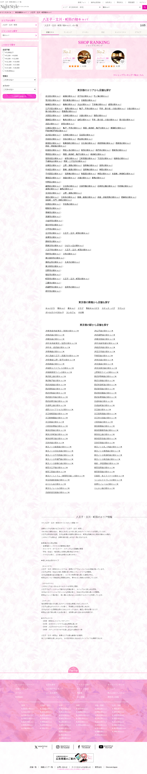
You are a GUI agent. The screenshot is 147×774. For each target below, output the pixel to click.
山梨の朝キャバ (65, 721)
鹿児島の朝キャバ (119, 728)
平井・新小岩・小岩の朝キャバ (112, 108)
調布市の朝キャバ (52, 241)
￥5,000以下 (9, 52)
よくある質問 (51, 693)
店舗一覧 (33, 767)
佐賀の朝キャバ (118, 712)
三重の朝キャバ (65, 738)
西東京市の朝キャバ (53, 245)
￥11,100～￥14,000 (12, 62)
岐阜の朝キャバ (65, 728)
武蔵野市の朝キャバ (53, 287)
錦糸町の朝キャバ (97, 154)
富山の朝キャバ (65, 712)
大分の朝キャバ (118, 721)
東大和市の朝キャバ (53, 266)
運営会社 (98, 767)
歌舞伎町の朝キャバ (71, 143)
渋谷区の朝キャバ (52, 139)
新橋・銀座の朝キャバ (72, 169)
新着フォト (82, 2)
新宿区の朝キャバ (52, 143)
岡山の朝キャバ (101, 715)
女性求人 (108, 2)
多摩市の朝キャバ (52, 237)
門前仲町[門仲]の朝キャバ (56, 131)
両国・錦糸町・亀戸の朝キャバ (96, 128)
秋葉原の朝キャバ (88, 174)
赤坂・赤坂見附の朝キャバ (108, 197)
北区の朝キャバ (52, 124)
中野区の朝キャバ (52, 182)
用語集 (79, 693)
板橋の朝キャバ (69, 104)
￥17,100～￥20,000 (12, 68)
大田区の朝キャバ (52, 115)
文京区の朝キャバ (52, 193)
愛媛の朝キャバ (101, 731)
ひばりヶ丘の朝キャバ (74, 245)
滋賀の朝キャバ (82, 708)
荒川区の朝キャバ (52, 100)
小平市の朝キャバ (52, 229)
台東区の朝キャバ (52, 165)
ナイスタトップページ (24, 685)
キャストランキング (116, 685)
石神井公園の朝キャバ (106, 186)
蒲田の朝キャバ (100, 115)
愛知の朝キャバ (65, 735)
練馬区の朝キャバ (52, 186)
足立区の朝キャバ (52, 96)
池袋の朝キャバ (69, 178)
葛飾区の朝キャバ (52, 120)
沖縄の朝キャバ (118, 731)
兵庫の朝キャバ (82, 718)
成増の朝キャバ (114, 104)
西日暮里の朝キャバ (71, 100)
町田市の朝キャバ (52, 279)
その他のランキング (54, 689)
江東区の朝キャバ (52, 128)
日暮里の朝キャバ (88, 100)
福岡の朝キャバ (118, 708)
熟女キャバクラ (92, 308)
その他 (81, 312)
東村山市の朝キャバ (53, 262)
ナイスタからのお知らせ (81, 767)
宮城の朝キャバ (46, 718)
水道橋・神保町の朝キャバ (123, 174)
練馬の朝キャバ (66, 189)
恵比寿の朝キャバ (84, 139)
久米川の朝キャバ (72, 262)
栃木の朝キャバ (28, 721)
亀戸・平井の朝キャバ (88, 108)
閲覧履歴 (131, 2)
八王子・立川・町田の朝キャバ (65, 19)
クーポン (19, 693)
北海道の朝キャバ (47, 708)
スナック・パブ (108, 308)
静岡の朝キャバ (65, 731)
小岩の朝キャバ (133, 108)
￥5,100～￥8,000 (11, 56)
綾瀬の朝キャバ (69, 96)
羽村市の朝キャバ (52, 254)
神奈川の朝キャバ (29, 718)
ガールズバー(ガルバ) (54, 312)
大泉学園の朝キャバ (87, 186)
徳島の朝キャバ (101, 725)
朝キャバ (61, 308)
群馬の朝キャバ (28, 725)
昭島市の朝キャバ (52, 208)
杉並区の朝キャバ (52, 150)
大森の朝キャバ (85, 115)
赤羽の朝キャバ (67, 124)
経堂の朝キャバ (71, 158)
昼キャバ (71, 308)
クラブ (80, 308)
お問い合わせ (62, 767)
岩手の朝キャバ (46, 715)
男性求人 (120, 2)
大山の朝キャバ (83, 104)
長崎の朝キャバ (118, 715)
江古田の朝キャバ (70, 186)
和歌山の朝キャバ (83, 725)
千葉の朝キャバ (28, 715)
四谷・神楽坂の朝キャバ (55, 146)
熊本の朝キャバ (118, 718)
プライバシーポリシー (55, 697)
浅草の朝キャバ (105, 165)
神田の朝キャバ (105, 169)
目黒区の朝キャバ (52, 204)
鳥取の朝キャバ (101, 708)
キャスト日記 (82, 689)
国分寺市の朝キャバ (53, 225)
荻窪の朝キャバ (87, 150)
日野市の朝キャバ (52, 270)
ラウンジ (121, 308)
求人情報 (80, 697)
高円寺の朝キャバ (103, 150)
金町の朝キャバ (83, 120)
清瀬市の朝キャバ (52, 216)
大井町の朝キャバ (70, 115)
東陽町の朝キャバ (118, 128)
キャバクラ (50, 308)
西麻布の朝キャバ (128, 197)
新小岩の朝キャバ (52, 111)
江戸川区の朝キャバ (53, 108)
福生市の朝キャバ (52, 274)
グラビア (111, 689)
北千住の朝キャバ (84, 96)
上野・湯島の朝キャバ (72, 165)
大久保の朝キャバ (88, 143)
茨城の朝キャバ (28, 728)
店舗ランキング (21, 689)
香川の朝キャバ (101, 728)
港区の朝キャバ (52, 197)
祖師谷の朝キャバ (121, 158)
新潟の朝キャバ (65, 708)
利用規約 (19, 697)
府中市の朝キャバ (52, 291)
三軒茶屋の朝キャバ (87, 158)
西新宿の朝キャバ (123, 143)
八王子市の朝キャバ (53, 250)
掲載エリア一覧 (47, 767)
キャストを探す (83, 685)
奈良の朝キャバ (82, 721)
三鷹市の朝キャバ (52, 283)
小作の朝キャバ (69, 254)
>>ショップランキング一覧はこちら (128, 75)
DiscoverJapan (111, 767)
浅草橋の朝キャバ (90, 165)
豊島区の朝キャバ (52, 178)
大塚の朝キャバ (83, 178)
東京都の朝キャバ (29, 708)
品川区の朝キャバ (52, 135)
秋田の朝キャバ (46, 721)
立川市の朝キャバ (52, 233)
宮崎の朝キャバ (118, 725)
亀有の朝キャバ (69, 120)
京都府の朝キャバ (83, 712)
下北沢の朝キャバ (104, 158)
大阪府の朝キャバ (83, 715)
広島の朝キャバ (101, 718)
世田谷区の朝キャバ (53, 158)
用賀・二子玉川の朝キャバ (75, 161)
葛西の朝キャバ (71, 108)
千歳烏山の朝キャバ (53, 161)
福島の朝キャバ (46, 728)
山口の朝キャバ (101, 721)
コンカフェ (71, 312)
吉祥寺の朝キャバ (72, 287)
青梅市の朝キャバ (52, 212)
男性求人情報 (113, 697)
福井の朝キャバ (65, 718)
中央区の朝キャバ (52, 169)
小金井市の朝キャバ (53, 221)
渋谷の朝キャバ (69, 139)
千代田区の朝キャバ (53, 174)
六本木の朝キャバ (68, 197)
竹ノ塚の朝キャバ (101, 96)
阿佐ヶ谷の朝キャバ (71, 150)
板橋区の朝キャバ (52, 104)
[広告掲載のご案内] (73, 758)
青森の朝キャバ (46, 712)
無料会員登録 (95, 2)
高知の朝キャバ (101, 735)
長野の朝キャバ (65, 725)
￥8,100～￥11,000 (12, 59)
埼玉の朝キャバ (28, 712)
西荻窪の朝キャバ (119, 150)
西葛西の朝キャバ (69, 111)
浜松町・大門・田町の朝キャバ (58, 200)
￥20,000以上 (10, 71)
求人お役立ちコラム (116, 693)
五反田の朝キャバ (86, 135)
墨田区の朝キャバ (52, 154)
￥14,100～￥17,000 (12, 65)
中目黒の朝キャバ (70, 204)
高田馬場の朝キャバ (105, 143)
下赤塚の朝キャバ (99, 104)
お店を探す (50, 685)
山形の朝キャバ (46, 725)
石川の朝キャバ (65, 715)
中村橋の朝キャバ (124, 186)
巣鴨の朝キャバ (98, 178)
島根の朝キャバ (101, 712)
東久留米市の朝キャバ (54, 258)
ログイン (143, 2)
